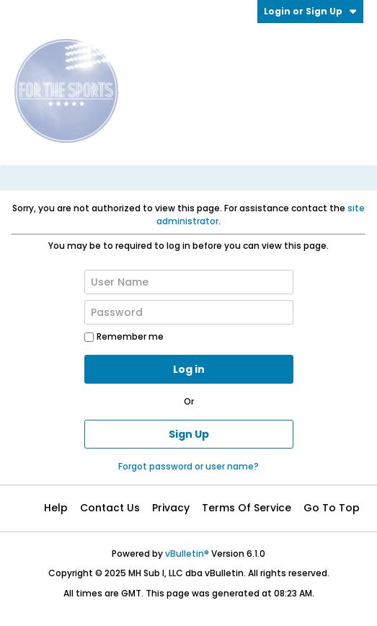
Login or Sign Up (310, 11)
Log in (189, 369)
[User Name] (188, 282)
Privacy (171, 508)
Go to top (331, 508)
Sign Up (189, 434)
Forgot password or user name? (188, 466)
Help (56, 508)
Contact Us (110, 508)
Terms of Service (246, 508)
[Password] (188, 312)
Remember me (124, 336)
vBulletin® (187, 553)
